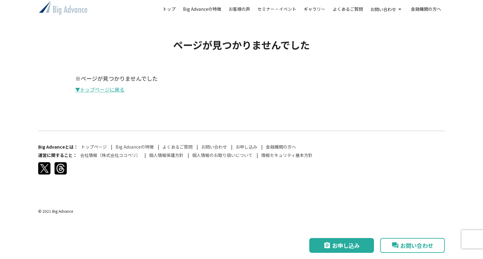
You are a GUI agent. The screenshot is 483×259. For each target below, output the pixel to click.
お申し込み (246, 147)
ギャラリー (314, 9)
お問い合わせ (383, 9)
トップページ (94, 147)
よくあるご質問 (348, 9)
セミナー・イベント (277, 9)
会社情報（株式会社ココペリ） (110, 155)
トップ (169, 9)
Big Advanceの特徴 (202, 9)
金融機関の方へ (426, 9)
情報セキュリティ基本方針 (287, 155)
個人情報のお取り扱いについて (222, 155)
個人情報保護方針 (166, 155)
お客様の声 (239, 9)
